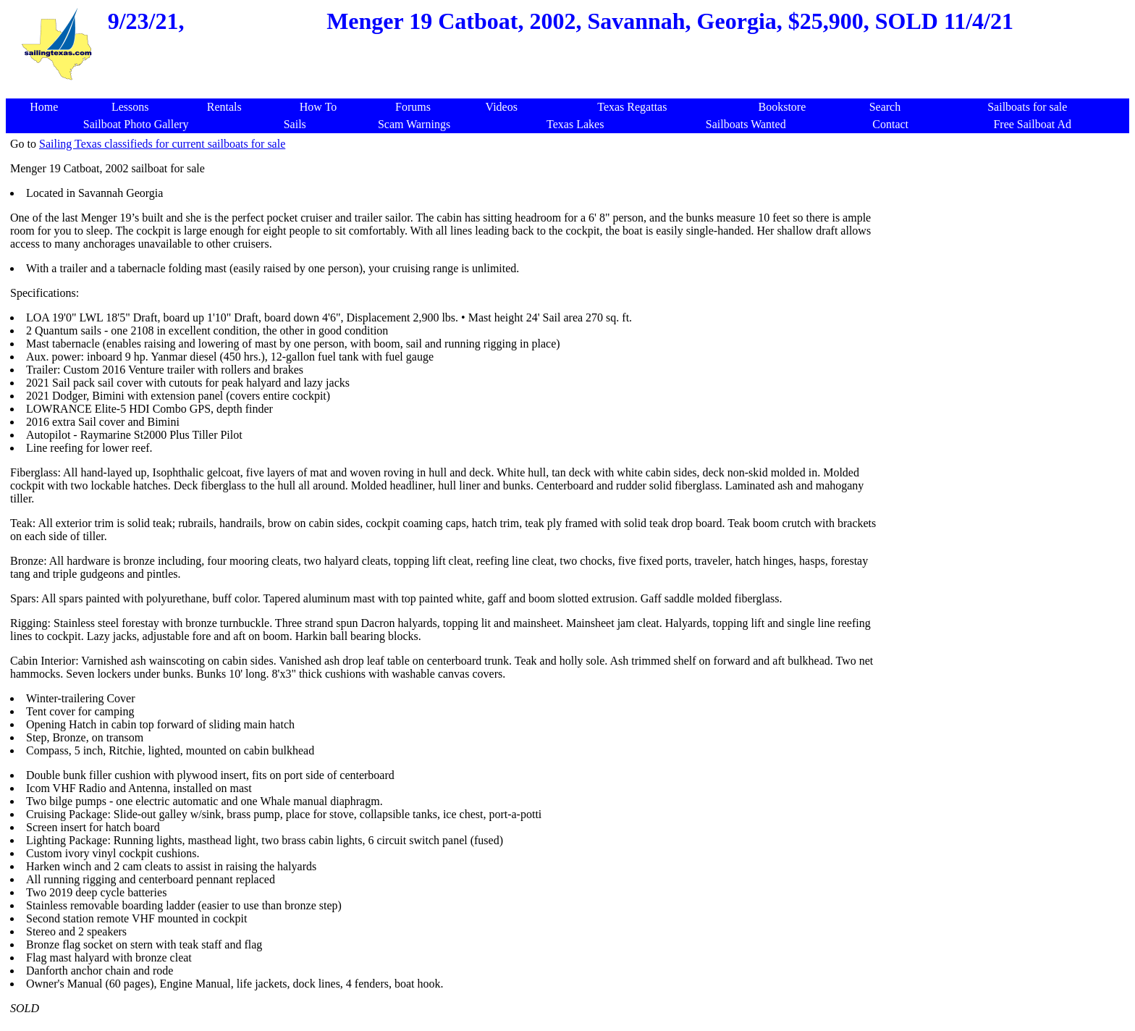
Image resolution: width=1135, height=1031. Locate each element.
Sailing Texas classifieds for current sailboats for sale (162, 144)
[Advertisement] (1003, 239)
